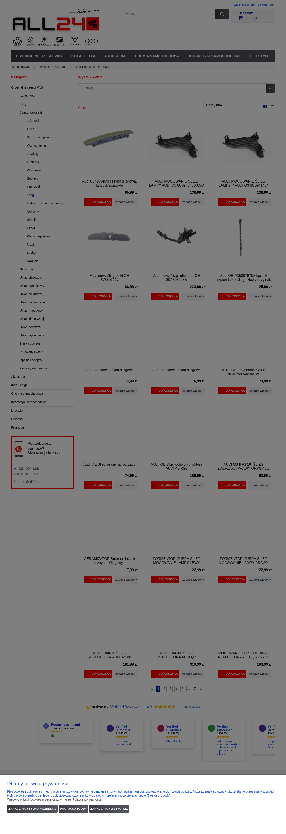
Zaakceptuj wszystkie (109, 808)
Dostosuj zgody (73, 808)
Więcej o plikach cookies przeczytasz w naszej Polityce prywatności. (54, 799)
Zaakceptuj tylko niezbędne (32, 808)
